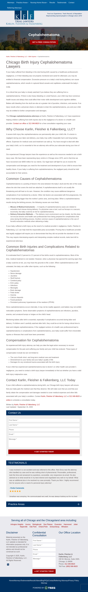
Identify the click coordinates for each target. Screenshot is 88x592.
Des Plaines (48, 524)
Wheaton (64, 527)
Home (11, 580)
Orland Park (43, 527)
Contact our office (19, 123)
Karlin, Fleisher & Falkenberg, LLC (54, 396)
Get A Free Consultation (44, 42)
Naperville (23, 527)
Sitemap (44, 583)
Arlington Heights (17, 524)
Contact (71, 2)
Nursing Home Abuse (38, 2)
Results (52, 2)
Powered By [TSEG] (44, 587)
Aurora (27, 524)
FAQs (46, 580)
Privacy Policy (73, 580)
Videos (38, 580)
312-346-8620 (34, 123)
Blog (42, 580)
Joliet (75, 524)
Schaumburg (54, 527)
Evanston (58, 524)
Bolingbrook (37, 524)
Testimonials (61, 2)
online (8, 400)
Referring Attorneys (14, 8)
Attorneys (10, 2)
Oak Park (33, 527)
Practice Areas (22, 2)
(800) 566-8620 (72, 566)
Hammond (67, 524)
